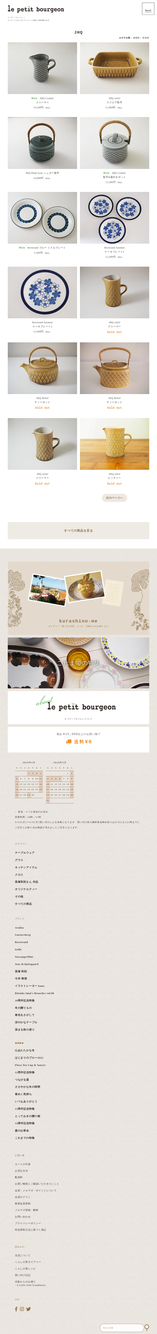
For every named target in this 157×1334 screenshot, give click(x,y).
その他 (19, 896)
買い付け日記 (23, 1275)
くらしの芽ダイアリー (28, 1262)
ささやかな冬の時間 (27, 1086)
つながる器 (22, 1079)
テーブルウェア (25, 852)
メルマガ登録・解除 (26, 1210)
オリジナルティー (26, 889)
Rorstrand (21, 942)
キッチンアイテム (26, 867)
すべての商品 (23, 903)
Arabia (19, 927)
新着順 (145, 38)
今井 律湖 (21, 978)
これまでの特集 (25, 1138)
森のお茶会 (22, 1130)
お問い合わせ (23, 1217)
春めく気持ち (23, 1094)
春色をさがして (25, 1015)
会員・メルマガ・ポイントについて (36, 1190)
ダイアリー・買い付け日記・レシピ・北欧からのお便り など (78, 623)
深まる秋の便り (25, 1029)
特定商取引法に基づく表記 (30, 1230)
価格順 (136, 38)
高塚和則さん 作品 (26, 882)
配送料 (19, 1177)
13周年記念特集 (25, 1108)
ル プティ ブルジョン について (78, 719)
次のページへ (114, 497)
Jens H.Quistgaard (26, 964)
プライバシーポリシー (28, 1223)
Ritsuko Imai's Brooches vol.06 (34, 993)
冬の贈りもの (23, 1008)
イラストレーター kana (29, 986)
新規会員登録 (23, 1203)
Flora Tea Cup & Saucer (30, 1065)
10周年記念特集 (25, 1000)
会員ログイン (23, 1197)
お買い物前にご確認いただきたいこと (37, 1184)
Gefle (18, 949)
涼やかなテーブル (26, 1022)
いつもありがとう (26, 1101)
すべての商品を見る (78, 530)
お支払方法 (21, 1171)
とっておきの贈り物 (27, 1116)
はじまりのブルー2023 (29, 1057)
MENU (148, 9)
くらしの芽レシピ (25, 1268)
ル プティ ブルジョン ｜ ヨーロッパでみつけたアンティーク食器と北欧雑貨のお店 (28, 19)
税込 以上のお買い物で (78, 739)
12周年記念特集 (25, 1072)
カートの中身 (23, 1164)
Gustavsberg (23, 934)
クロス (19, 874)
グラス (19, 860)
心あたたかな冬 (25, 1050)
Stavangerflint (24, 956)
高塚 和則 (21, 971)
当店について (23, 1255)
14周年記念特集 (25, 1123)
